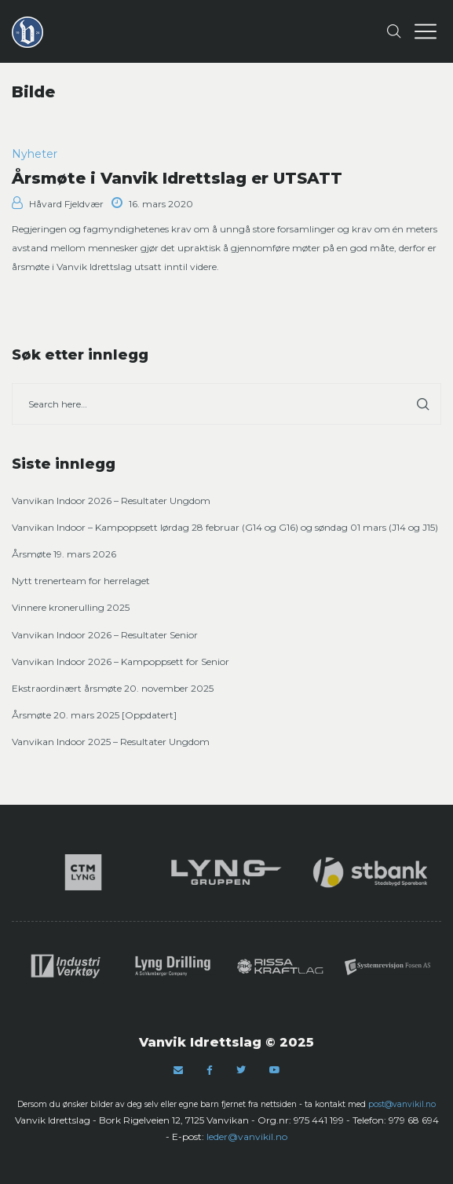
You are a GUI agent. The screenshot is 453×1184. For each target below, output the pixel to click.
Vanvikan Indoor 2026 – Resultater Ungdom (111, 500)
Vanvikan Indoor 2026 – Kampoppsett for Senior (120, 661)
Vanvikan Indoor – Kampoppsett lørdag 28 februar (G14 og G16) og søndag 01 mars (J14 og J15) (225, 527)
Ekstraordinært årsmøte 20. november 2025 (113, 688)
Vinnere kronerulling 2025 (71, 607)
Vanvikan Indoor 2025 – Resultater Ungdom (111, 741)
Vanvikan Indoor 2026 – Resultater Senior (105, 635)
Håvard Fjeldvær (58, 204)
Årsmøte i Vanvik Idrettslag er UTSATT (177, 178)
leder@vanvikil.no (246, 1136)
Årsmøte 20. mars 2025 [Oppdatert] (94, 715)
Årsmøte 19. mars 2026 (64, 554)
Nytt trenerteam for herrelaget (81, 581)
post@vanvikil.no (402, 1104)
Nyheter (34, 154)
